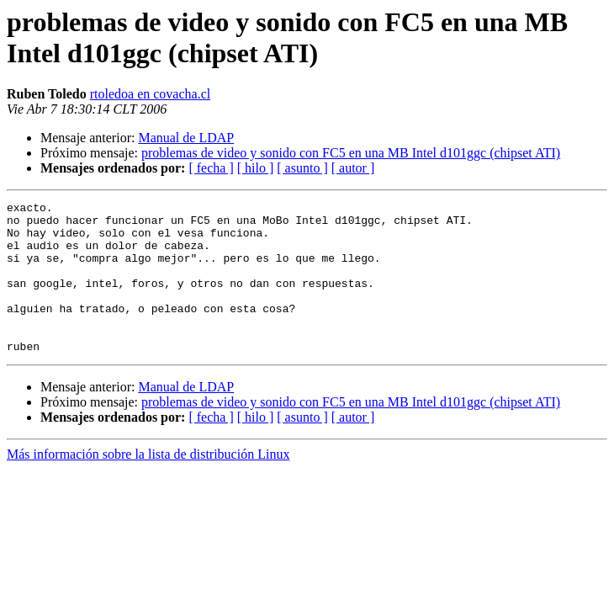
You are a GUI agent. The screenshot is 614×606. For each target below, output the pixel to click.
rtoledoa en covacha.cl (150, 94)
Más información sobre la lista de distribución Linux (148, 484)
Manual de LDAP (186, 137)
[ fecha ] (210, 168)
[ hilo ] (255, 168)
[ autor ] (353, 168)
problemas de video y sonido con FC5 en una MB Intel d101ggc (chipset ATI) (350, 153)
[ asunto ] (302, 168)
